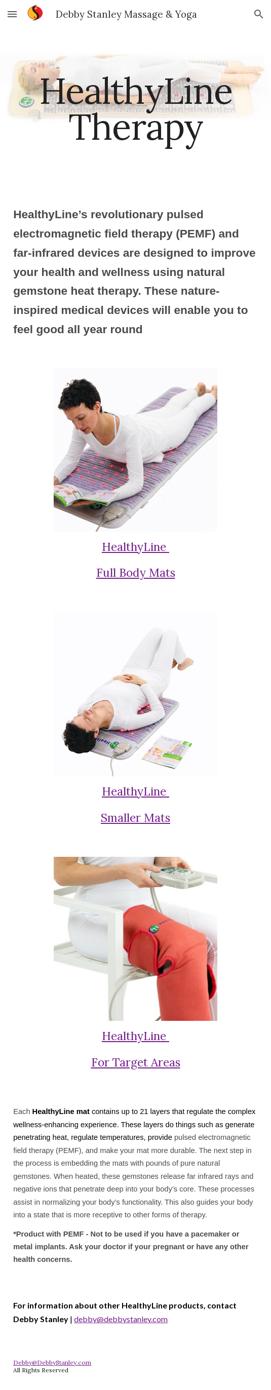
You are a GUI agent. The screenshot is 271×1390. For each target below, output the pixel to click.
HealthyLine (135, 546)
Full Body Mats (135, 572)
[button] (12, 14)
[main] (135, 108)
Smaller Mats (135, 817)
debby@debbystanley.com (121, 1319)
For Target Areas (135, 1062)
